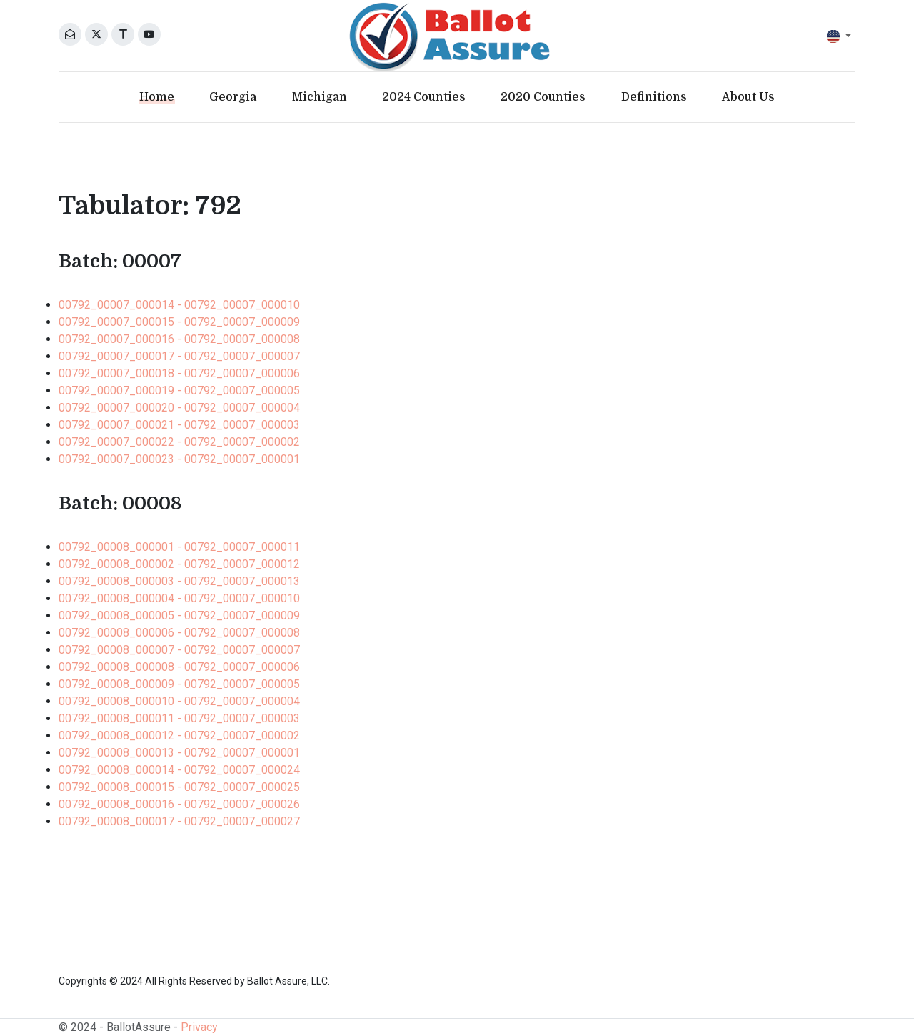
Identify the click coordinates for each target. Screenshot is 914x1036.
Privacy (199, 1027)
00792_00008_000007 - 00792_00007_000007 (179, 650)
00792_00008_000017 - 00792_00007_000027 (179, 821)
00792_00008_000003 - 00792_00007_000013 (179, 581)
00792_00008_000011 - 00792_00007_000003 (179, 718)
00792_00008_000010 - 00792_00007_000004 (179, 701)
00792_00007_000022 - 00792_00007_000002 (179, 442)
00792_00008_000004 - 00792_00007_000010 (179, 598)
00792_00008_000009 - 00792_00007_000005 (179, 684)
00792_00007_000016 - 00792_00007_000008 (179, 339)
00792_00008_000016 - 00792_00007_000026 (179, 804)
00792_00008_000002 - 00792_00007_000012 (179, 564)
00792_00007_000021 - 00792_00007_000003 (179, 425)
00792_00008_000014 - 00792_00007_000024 (179, 770)
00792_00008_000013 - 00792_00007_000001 (179, 752)
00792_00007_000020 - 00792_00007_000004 (179, 407)
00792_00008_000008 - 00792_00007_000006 (179, 667)
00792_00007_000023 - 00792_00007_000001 (179, 459)
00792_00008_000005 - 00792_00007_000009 (179, 615)
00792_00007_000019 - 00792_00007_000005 (179, 390)
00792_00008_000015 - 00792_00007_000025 (179, 787)
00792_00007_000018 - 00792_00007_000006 (179, 373)
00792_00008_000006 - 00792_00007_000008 (179, 632)
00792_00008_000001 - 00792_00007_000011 (179, 547)
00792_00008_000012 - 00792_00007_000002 (179, 735)
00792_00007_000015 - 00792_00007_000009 (179, 322)
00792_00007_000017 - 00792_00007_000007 (179, 356)
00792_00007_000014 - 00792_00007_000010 (179, 305)
